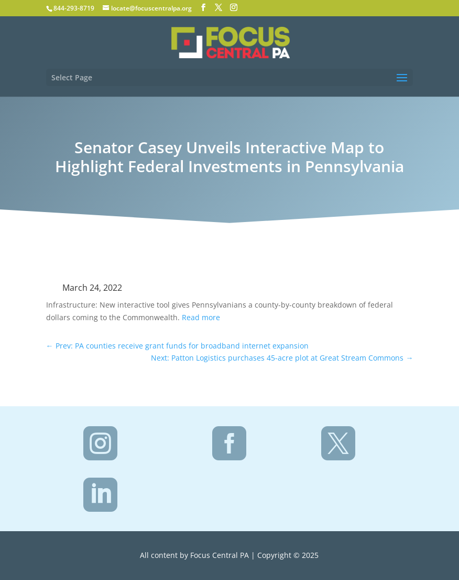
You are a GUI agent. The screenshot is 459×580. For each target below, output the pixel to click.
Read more (201, 317)
